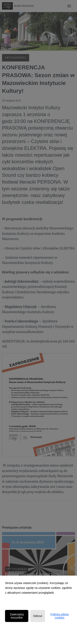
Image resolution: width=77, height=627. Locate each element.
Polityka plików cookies (59, 616)
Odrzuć (37, 616)
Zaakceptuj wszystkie (17, 616)
